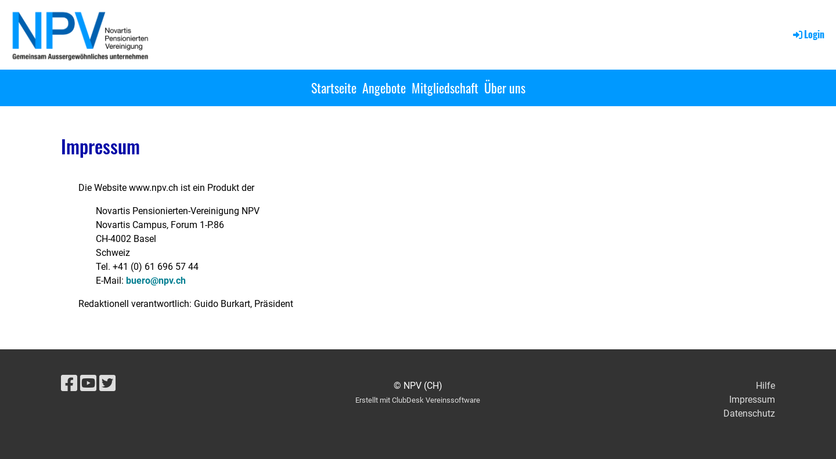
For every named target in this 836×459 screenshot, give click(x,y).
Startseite (333, 87)
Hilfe (765, 385)
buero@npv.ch (156, 280)
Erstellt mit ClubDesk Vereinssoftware (417, 400)
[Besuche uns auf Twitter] (107, 384)
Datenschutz (749, 413)
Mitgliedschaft (445, 87)
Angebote (384, 87)
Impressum (752, 399)
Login (807, 34)
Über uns (504, 87)
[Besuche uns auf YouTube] (88, 384)
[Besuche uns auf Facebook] (69, 384)
